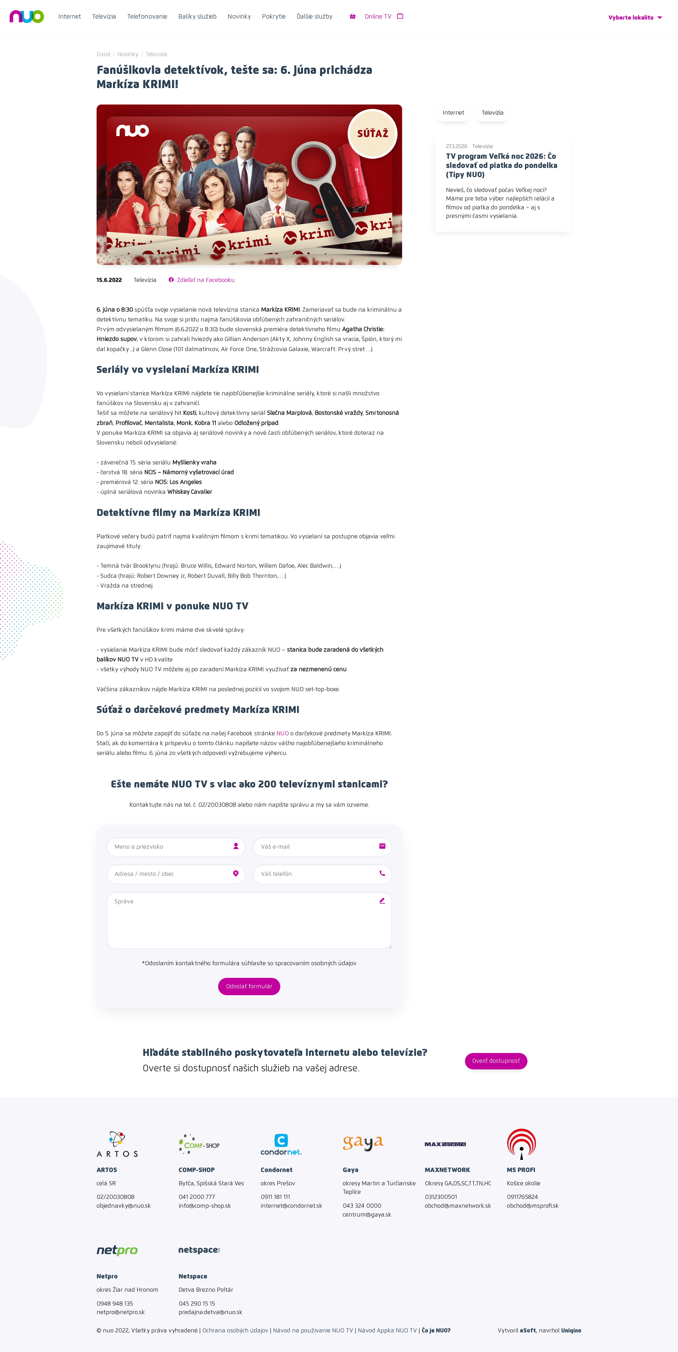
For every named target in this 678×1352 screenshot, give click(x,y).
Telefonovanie (147, 17)
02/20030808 (217, 805)
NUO (283, 734)
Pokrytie (274, 17)
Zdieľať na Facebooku (201, 280)
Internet (69, 17)
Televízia (104, 17)
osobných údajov (333, 963)
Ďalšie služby (314, 17)
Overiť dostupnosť (496, 1061)
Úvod (103, 54)
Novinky (239, 17)
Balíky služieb (197, 17)
